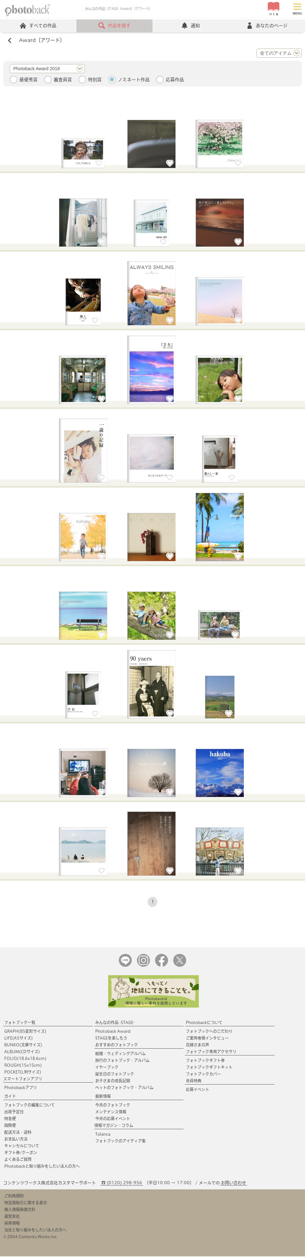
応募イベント (197, 1090)
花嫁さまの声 (197, 1045)
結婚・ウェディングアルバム (120, 1054)
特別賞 (95, 80)
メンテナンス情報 (110, 1112)
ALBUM (22, 1052)
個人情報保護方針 (19, 1210)
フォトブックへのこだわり (209, 1032)
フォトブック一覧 (19, 1023)
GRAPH (25, 1032)
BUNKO (23, 1045)
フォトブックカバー (203, 1074)
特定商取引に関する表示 (25, 1203)
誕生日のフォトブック (114, 1074)
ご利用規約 (14, 1196)
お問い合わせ (233, 1183)
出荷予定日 (14, 1112)
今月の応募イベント (112, 1119)
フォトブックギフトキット (209, 1068)
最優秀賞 (28, 80)
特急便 (10, 1119)
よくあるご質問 (17, 1160)
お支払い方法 (16, 1139)
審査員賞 (63, 80)
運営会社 (12, 1217)
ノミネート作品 (134, 80)
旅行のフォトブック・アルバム (122, 1061)
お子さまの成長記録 (112, 1081)
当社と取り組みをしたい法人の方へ (35, 1230)
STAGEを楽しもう (111, 1039)
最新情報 (103, 1097)
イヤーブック (107, 1068)
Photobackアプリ (20, 1088)
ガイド (10, 1097)
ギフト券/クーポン (20, 1153)
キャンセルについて (21, 1146)
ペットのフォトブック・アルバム (124, 1088)
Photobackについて (204, 1023)
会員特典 (193, 1081)
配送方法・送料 (17, 1133)
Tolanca (102, 1135)
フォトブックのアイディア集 (120, 1141)
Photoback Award (112, 1032)
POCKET (22, 1073)
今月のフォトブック (112, 1106)
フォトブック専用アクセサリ (211, 1052)
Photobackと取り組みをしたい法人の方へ (42, 1167)
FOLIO (25, 1059)
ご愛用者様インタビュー (207, 1039)
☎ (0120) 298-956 (121, 1183)
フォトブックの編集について (29, 1106)
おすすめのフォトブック (116, 1045)
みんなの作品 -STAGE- (115, 1023)
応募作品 (175, 80)
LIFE (18, 1039)
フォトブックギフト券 (205, 1061)
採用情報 (12, 1224)
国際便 (10, 1126)
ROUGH (23, 1066)
